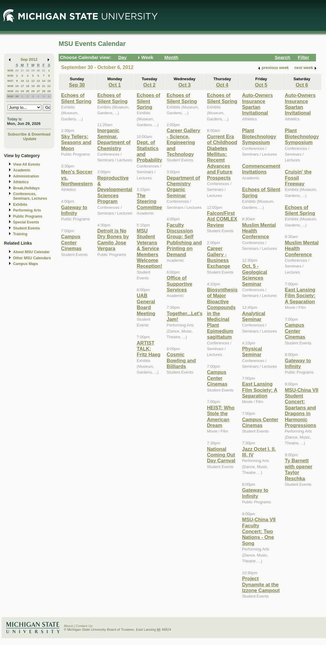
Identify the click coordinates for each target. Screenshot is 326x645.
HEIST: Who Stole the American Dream (221, 416)
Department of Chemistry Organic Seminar (183, 186)
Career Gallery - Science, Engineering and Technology (183, 142)
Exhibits (20, 204)
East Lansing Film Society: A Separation (259, 389)
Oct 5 (261, 85)
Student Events (26, 228)
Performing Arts (27, 210)
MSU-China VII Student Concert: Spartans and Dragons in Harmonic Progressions (301, 407)
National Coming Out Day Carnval (221, 455)
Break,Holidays (26, 188)
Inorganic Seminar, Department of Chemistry (114, 139)
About (68, 626)
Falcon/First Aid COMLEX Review (222, 219)
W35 (10, 70)
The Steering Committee (149, 201)
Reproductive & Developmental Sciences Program (114, 189)
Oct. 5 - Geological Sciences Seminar (254, 274)
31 (43, 70)
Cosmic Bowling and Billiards (181, 360)
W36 (10, 75)
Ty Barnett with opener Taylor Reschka (298, 469)
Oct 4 (222, 85)
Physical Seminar (252, 351)
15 (49, 80)
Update (29, 138)
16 (17, 86)
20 (38, 86)
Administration (26, 176)
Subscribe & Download (29, 134)
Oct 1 (114, 85)
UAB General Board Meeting (146, 304)
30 (38, 70)
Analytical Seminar (253, 316)
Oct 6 (302, 85)
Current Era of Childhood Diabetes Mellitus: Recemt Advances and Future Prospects (222, 157)
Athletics (21, 182)
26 (17, 70)
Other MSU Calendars (32, 258)
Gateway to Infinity (74, 210)
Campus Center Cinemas (71, 242)
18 (27, 86)
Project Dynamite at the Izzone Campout (261, 584)
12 (33, 80)
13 (38, 80)
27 (22, 70)
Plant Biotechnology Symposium (259, 136)
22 (49, 86)
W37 (10, 80)
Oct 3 (184, 85)
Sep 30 (77, 85)
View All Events (26, 164)
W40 (10, 96)
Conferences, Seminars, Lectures (30, 196)
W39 (10, 91)
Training (20, 234)
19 (33, 86)
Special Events (26, 222)
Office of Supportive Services (179, 283)
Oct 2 (149, 85)
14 (43, 80)
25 (27, 91)
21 (43, 86)
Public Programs (27, 216)
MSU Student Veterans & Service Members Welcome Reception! (149, 248)
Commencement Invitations (261, 168)
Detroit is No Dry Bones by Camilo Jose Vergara (113, 239)
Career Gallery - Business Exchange (218, 257)
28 (27, 70)
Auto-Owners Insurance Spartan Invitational (257, 104)
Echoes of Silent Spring (76, 98)
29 (33, 70)
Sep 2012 (29, 59)
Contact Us (84, 626)
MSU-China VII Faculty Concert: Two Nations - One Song (259, 531)
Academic (21, 170)
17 (22, 86)
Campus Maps (25, 264)
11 (27, 80)
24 (22, 91)
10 (22, 80)
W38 (10, 86)
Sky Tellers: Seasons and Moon (76, 142)
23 (17, 91)
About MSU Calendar (31, 252)
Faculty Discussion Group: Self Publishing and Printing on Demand (184, 239)
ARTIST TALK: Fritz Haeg (148, 348)
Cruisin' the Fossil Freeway (298, 177)
